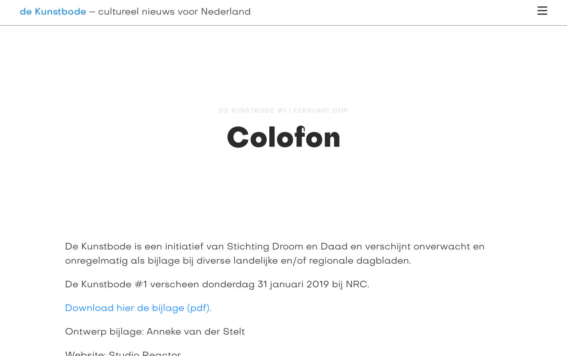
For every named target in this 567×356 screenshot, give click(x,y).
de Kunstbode (53, 12)
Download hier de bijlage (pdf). (138, 308)
